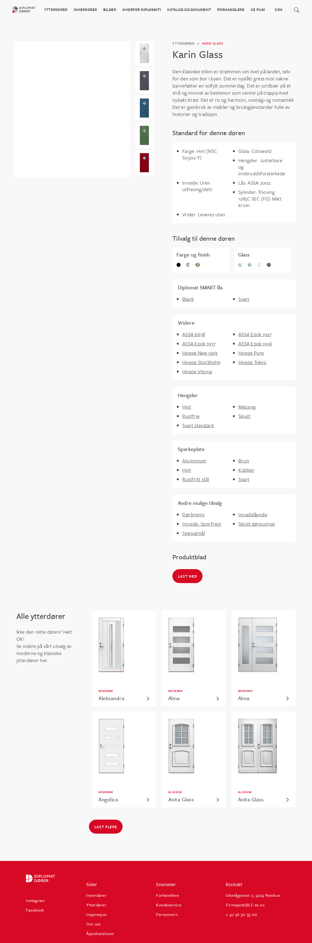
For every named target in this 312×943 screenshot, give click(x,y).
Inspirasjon (96, 914)
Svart (244, 298)
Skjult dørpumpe (256, 523)
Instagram (35, 900)
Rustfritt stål (195, 479)
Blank (188, 298)
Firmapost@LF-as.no (245, 904)
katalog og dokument (189, 9)
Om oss (93, 924)
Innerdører (85, 9)
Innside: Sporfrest (201, 523)
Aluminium (194, 460)
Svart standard (198, 425)
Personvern (167, 914)
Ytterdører (56, 9)
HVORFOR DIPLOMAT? (141, 9)
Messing (247, 406)
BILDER (109, 9)
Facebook (35, 910)
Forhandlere (231, 9)
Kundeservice (168, 904)
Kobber (246, 469)
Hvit (186, 406)
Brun (243, 460)
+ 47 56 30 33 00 (241, 914)
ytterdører (183, 43)
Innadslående (252, 514)
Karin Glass (213, 43)
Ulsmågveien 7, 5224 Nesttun (253, 895)
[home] (27, 9)
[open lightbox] (144, 53)
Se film (258, 9)
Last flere (105, 827)
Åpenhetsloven (100, 933)
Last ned (187, 576)
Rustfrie (191, 416)
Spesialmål (193, 533)
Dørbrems (193, 514)
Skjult (244, 416)
